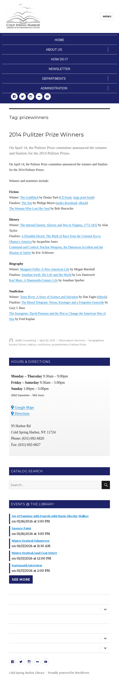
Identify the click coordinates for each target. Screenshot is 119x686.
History (32, 344)
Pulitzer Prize (77, 344)
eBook (83, 203)
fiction (22, 344)
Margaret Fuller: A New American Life (44, 269)
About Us (54, 49)
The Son (26, 203)
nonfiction (44, 344)
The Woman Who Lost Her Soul (29, 208)
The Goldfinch (29, 197)
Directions (20, 414)
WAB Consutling (25, 340)
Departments (54, 78)
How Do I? (59, 59)
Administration (54, 88)
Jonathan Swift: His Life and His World (46, 274)
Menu (107, 16)
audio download (67, 203)
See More (21, 579)
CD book (66, 197)
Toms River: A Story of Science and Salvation (49, 297)
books (13, 344)
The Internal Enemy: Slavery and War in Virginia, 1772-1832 (58, 225)
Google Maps (22, 407)
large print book (83, 197)
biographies (96, 340)
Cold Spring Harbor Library (27, 673)
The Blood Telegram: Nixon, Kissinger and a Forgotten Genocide (62, 302)
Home (59, 40)
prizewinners (60, 344)
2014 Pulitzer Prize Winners (46, 134)
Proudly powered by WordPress (68, 673)
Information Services (72, 340)
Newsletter (59, 69)
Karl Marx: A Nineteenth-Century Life (33, 280)
